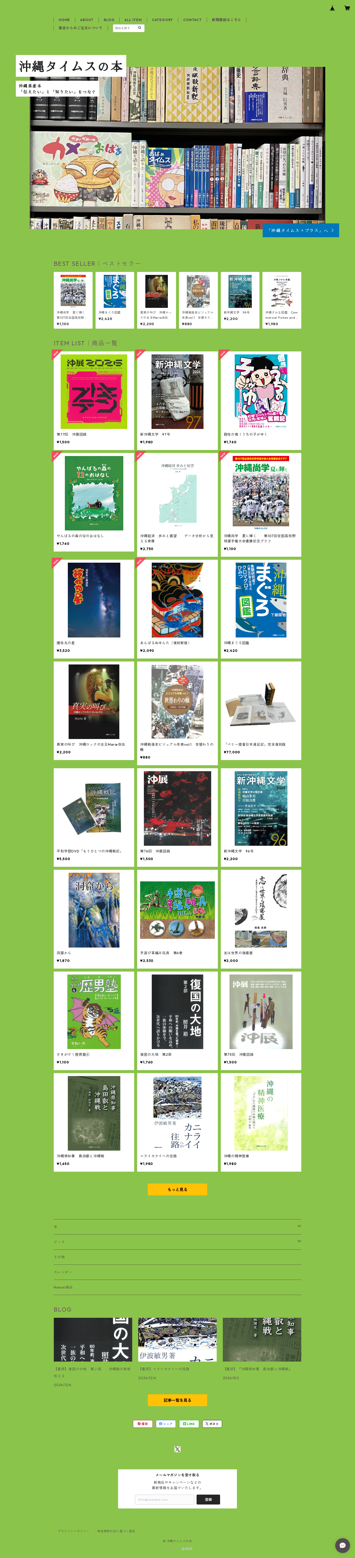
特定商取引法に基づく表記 (116, 1531)
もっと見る (177, 1189)
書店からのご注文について (81, 28)
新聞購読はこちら (226, 20)
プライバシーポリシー (73, 1531)
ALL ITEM (133, 20)
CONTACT (192, 20)
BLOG (109, 20)
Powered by (178, 1549)
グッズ (59, 1242)
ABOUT (87, 20)
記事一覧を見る (177, 1400)
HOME (64, 20)
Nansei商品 (63, 1287)
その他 (59, 1257)
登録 (208, 1499)
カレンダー (63, 1272)
